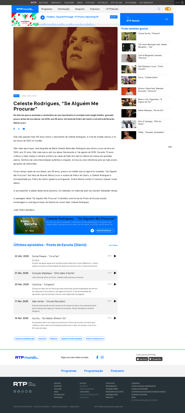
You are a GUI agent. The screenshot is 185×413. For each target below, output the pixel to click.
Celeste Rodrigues (25, 338)
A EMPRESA (136, 383)
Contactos (84, 397)
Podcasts (95, 9)
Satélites (109, 397)
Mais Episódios (105, 230)
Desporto (80, 9)
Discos (42, 338)
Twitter (18, 391)
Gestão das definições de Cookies (145, 400)
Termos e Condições (59, 407)
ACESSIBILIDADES (112, 395)
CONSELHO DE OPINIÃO (140, 389)
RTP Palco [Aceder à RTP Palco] (103, 3)
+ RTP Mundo (111, 9)
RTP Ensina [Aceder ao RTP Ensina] (131, 3)
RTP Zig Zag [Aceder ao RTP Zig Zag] (116, 3)
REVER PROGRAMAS (87, 389)
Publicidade (74, 407)
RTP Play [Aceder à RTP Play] (90, 3)
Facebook (14, 391)
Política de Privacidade (22, 407)
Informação (64, 9)
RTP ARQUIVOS (59, 395)
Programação (93, 371)
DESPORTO (58, 386)
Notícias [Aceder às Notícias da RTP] (43, 3)
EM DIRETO (84, 386)
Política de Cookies (41, 407)
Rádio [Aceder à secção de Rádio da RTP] (80, 3)
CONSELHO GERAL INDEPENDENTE (144, 386)
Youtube (26, 391)
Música (53, 338)
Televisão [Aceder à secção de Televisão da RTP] (69, 3)
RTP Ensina (58, 397)
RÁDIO (56, 392)
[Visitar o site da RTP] (34, 2)
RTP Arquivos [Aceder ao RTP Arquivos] (146, 3)
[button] (159, 9)
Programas (46, 9)
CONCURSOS (84, 392)
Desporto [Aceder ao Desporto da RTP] (56, 3)
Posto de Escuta (95, 338)
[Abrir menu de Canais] (146, 19)
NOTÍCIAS (57, 383)
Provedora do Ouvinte (114, 392)
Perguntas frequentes (89, 395)
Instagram (22, 391)
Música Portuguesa (71, 338)
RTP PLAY (83, 383)
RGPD (134, 397)
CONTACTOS (110, 383)
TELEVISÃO (58, 389)
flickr (30, 391)
